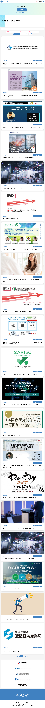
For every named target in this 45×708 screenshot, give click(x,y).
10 (31, 656)
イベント (33, 31)
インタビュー (27, 31)
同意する (22, 9)
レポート (21, 31)
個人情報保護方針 (26, 702)
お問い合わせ (18, 702)
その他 (30, 33)
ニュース (16, 31)
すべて (22, 29)
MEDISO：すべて (10, 31)
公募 (37, 31)
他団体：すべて (16, 33)
